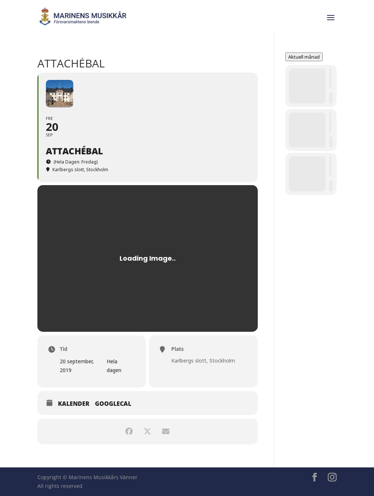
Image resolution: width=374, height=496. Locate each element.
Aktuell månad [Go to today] (304, 57)
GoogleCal (113, 404)
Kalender (73, 404)
